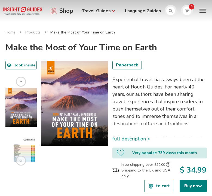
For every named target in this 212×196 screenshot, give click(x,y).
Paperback (127, 65)
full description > (131, 139)
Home (10, 32)
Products (33, 32)
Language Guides (143, 11)
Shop (66, 11)
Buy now (193, 186)
